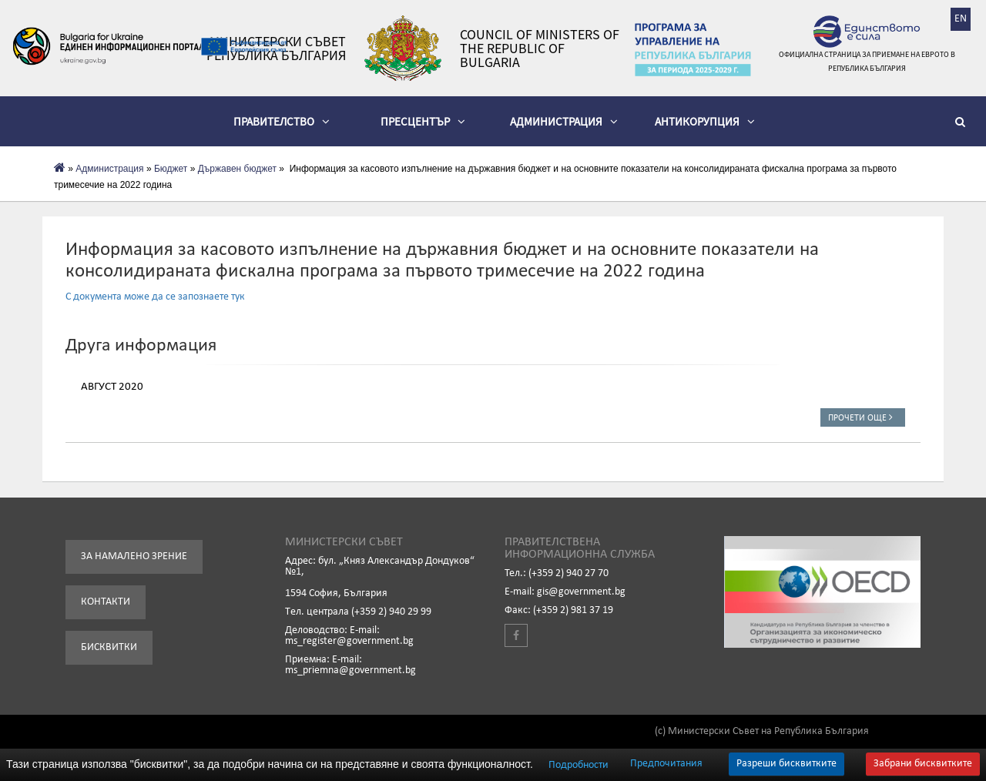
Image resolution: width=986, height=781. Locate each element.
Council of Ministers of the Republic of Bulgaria (539, 48)
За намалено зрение (134, 556)
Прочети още (862, 417)
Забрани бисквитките (923, 763)
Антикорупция (705, 121)
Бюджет (170, 168)
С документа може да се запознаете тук (155, 297)
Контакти (105, 602)
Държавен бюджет (237, 168)
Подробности (578, 765)
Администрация (564, 121)
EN (960, 19)
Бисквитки (109, 647)
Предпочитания (666, 764)
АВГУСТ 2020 (112, 387)
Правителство (281, 121)
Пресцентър (423, 121)
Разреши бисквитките (786, 763)
